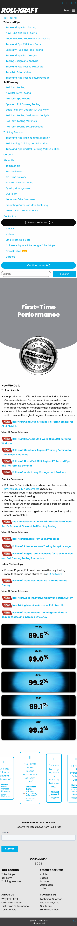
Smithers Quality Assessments (21, 489)
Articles (10, 228)
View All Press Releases (14, 432)
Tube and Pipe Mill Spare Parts (23, 44)
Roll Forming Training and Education (27, 143)
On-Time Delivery (16, 177)
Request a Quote (49, 902)
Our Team (11, 194)
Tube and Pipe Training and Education (28, 137)
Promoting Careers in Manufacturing (27, 205)
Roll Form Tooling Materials (21, 121)
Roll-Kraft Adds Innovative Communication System (37, 598)
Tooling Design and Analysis (22, 61)
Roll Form (6, 878)
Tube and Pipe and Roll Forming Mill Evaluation (33, 149)
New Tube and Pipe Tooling (21, 33)
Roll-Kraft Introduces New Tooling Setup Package (36, 546)
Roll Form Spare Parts (18, 98)
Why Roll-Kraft (9, 899)
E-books (10, 256)
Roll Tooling (10, 17)
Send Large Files (49, 909)
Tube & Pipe (8, 874)
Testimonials (13, 165)
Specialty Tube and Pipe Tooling (24, 50)
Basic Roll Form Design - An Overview (27, 109)
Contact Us (10, 216)
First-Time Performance (19, 182)
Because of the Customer (20, 199)
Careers (8, 154)
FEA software (54, 574)
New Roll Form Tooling (18, 93)
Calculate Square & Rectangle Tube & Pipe (30, 245)
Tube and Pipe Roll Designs (21, 55)
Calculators (46, 885)
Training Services (13, 132)
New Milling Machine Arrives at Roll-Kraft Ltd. (33, 605)
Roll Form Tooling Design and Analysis (27, 115)
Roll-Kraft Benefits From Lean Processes (30, 539)
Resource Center (35, 222)
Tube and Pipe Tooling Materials (24, 66)
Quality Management (18, 188)
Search (64, 273)
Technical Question (51, 899)
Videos (10, 234)
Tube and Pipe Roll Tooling (21, 27)
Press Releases (14, 171)
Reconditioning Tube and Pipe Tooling (28, 38)
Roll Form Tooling (15, 87)
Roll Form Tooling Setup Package (24, 126)
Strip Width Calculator (18, 240)
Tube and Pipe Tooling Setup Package (28, 77)
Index (43, 888)
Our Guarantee (36, 265)
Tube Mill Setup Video (18, 72)
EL (74, 920)
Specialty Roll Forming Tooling (23, 104)
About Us (9, 160)
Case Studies (13, 251)
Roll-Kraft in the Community (22, 210)
